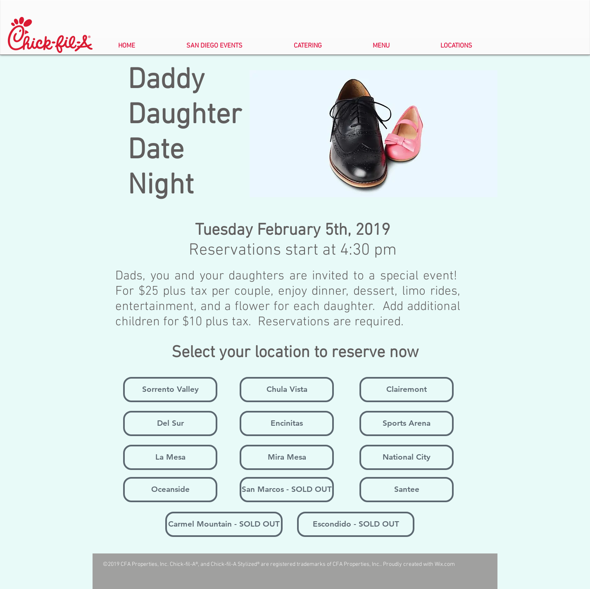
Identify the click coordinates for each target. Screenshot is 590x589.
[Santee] (406, 489)
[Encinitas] (287, 423)
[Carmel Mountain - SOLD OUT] (224, 524)
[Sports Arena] (406, 423)
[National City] (406, 457)
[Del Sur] (170, 423)
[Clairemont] (406, 389)
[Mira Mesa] (287, 457)
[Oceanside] (170, 489)
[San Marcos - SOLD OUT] (287, 489)
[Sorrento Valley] (170, 389)
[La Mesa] (170, 457)
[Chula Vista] (287, 389)
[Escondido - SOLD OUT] (355, 524)
